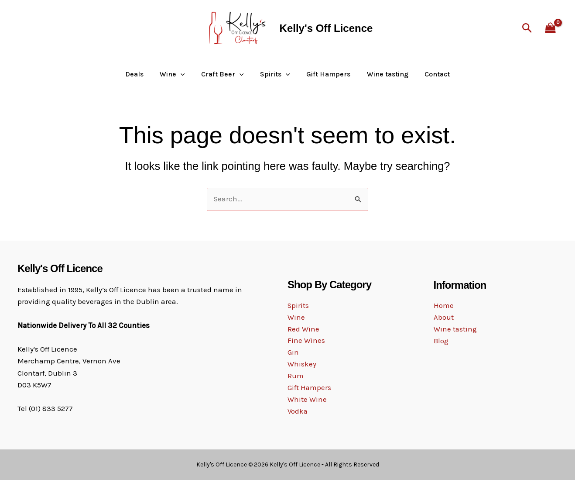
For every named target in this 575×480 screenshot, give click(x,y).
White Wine (307, 400)
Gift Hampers (326, 74)
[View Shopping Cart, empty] (550, 28)
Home (444, 305)
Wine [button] (177, 74)
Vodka (298, 411)
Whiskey (302, 364)
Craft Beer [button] (225, 74)
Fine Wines (306, 340)
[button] (527, 28)
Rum (296, 376)
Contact (430, 74)
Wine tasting (383, 74)
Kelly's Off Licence (326, 28)
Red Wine (303, 329)
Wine (296, 317)
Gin (293, 352)
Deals (141, 74)
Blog (441, 341)
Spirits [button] (275, 74)
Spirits (298, 305)
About (444, 317)
